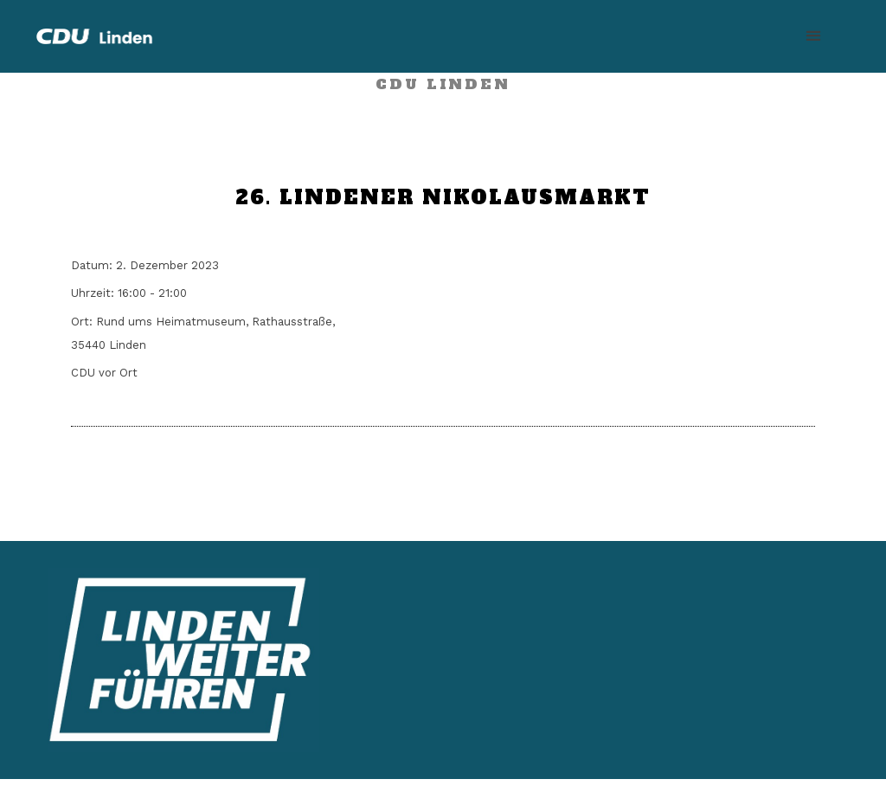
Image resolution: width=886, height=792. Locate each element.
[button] (813, 36)
